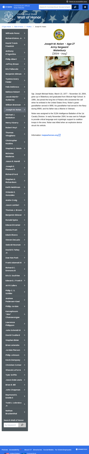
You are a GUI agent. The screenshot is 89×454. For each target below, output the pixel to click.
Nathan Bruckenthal (11, 412)
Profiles (29, 27)
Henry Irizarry (12, 122)
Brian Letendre (12, 345)
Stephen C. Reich (13, 148)
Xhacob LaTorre (13, 370)
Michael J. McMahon (10, 116)
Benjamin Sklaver (14, 215)
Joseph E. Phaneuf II (10, 168)
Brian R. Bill (11, 384)
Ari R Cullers (11, 285)
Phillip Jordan (12, 306)
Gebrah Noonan (13, 244)
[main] (44, 228)
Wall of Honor (18, 27)
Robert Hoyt (11, 127)
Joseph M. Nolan (13, 109)
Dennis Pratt (11, 230)
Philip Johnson (12, 355)
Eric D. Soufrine (13, 275)
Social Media (48, 450)
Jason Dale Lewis (14, 380)
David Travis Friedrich (11, 45)
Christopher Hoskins (11, 142)
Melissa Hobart (13, 92)
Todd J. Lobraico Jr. (14, 404)
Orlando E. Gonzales (10, 194)
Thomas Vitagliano (10, 134)
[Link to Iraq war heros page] (51, 135)
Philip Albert (11, 59)
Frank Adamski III (13, 262)
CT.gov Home (6, 27)
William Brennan (13, 105)
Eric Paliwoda (12, 69)
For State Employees (63, 450)
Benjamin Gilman (13, 74)
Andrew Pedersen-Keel (13, 300)
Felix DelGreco (12, 87)
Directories (37, 450)
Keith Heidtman (13, 187)
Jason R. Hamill (13, 161)
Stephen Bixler (12, 340)
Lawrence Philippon (10, 324)
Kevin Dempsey (13, 360)
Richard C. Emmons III (11, 269)
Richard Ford (12, 174)
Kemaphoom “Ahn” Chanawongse (12, 314)
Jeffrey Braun (12, 64)
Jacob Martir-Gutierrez (12, 98)
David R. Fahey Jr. (12, 251)
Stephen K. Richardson (11, 181)
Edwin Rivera (11, 235)
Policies (5, 450)
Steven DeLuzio (13, 239)
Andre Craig (11, 200)
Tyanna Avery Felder (12, 80)
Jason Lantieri (12, 205)
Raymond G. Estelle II (11, 396)
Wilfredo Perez (12, 33)
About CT (28, 450)
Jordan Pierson (13, 350)
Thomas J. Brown (14, 210)
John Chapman (13, 389)
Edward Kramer (13, 225)
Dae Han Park (12, 257)
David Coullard (13, 335)
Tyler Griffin (11, 375)
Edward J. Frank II (14, 280)
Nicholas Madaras (10, 155)
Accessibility (14, 450)
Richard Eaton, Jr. (14, 38)
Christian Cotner (13, 365)
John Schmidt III (13, 330)
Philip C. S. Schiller (10, 292)
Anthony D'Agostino (11, 52)
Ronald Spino (12, 220)
